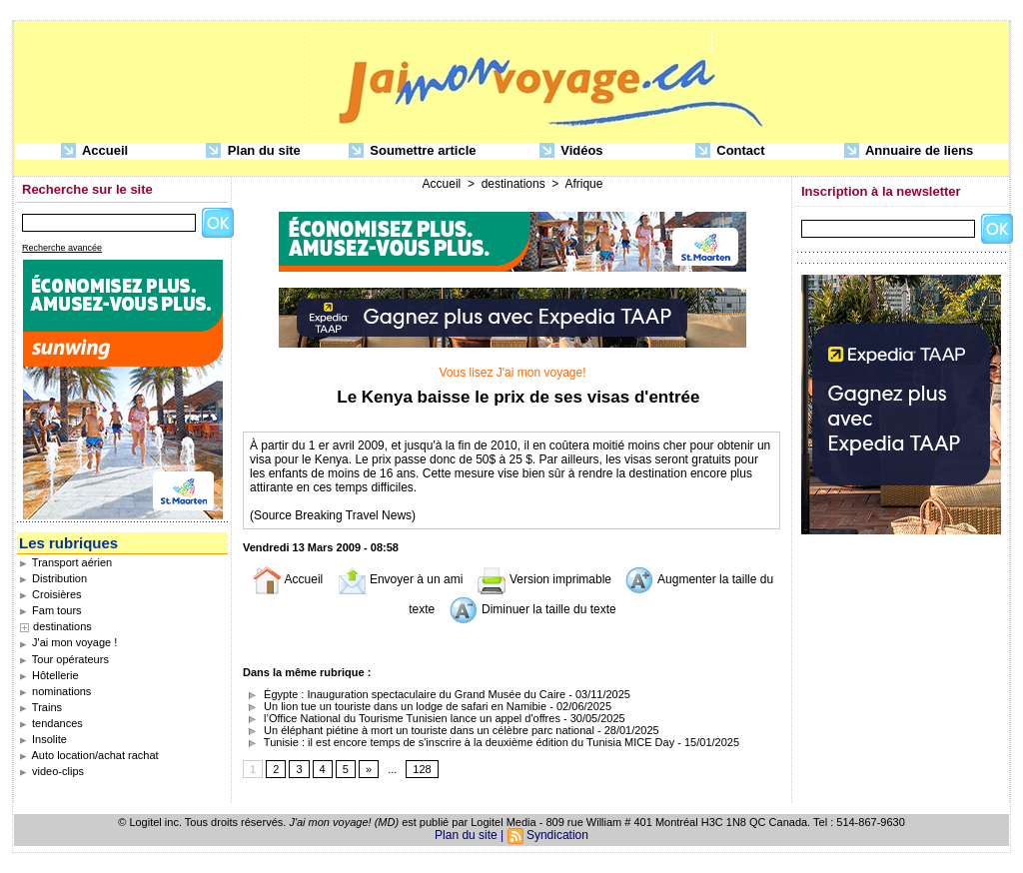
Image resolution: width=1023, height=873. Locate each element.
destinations (62, 626)
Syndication (557, 835)
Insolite (43, 739)
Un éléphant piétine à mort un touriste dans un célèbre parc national (418, 730)
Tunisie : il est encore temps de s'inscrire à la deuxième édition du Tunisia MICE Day (460, 742)
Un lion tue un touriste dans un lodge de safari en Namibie (394, 706)
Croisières (50, 594)
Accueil (94, 151)
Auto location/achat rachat (89, 755)
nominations (55, 691)
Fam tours (50, 610)
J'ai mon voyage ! (68, 642)
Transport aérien (65, 562)
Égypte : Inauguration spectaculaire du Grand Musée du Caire (404, 694)
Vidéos (571, 151)
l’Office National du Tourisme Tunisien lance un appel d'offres (401, 718)
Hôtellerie (49, 675)
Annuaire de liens (909, 151)
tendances (51, 723)
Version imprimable (544, 579)
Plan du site (253, 151)
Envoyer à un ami (400, 579)
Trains (40, 707)
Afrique (583, 184)
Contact (730, 151)
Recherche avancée (62, 248)
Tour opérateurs (64, 659)
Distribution (53, 578)
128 (422, 769)
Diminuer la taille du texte (532, 609)
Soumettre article (413, 151)
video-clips (51, 771)
